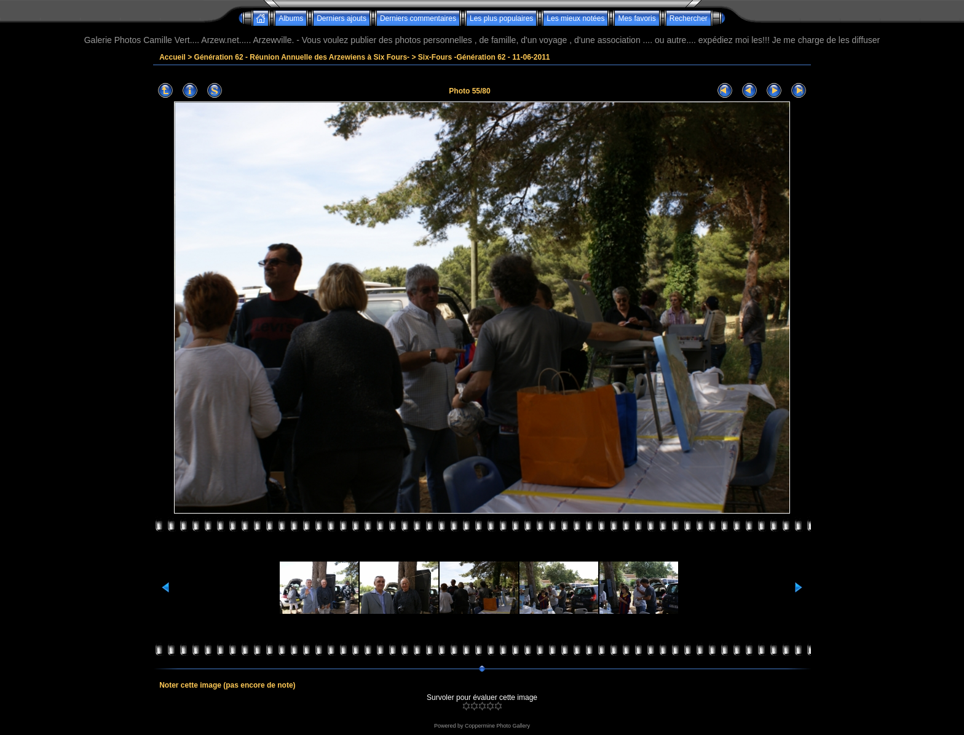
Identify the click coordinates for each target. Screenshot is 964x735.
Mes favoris (636, 18)
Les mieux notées (575, 18)
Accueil (172, 57)
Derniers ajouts (341, 18)
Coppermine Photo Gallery (497, 726)
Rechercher (689, 18)
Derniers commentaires (418, 18)
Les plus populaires (501, 18)
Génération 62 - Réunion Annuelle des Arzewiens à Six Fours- (302, 57)
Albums (291, 18)
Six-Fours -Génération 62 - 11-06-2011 (484, 57)
